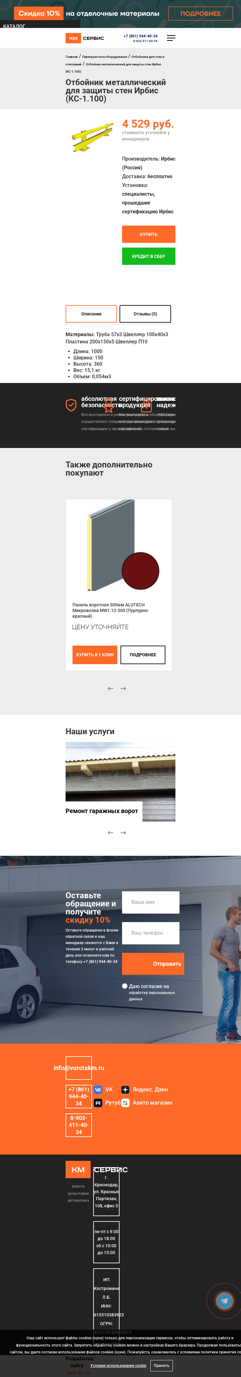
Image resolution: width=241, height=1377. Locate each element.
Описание (91, 314)
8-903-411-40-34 (145, 41)
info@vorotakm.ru (79, 1068)
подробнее (143, 655)
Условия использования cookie (118, 1365)
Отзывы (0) (145, 314)
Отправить (167, 963)
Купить (149, 234)
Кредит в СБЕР (148, 256)
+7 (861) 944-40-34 (141, 36)
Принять (161, 1365)
